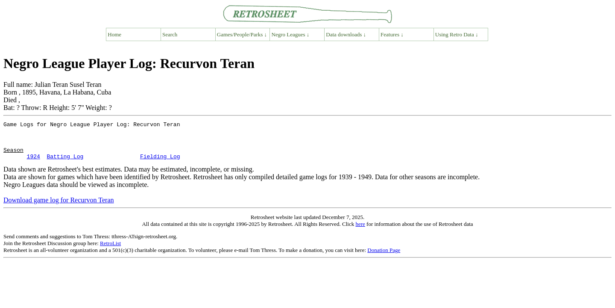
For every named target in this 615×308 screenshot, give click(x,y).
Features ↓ (392, 34)
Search (169, 34)
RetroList (110, 251)
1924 (33, 164)
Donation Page (383, 258)
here (360, 231)
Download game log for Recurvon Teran (58, 207)
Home (114, 34)
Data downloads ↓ (346, 34)
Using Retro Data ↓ (456, 34)
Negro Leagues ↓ (291, 34)
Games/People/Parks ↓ (242, 34)
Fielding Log (160, 164)
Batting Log (65, 164)
